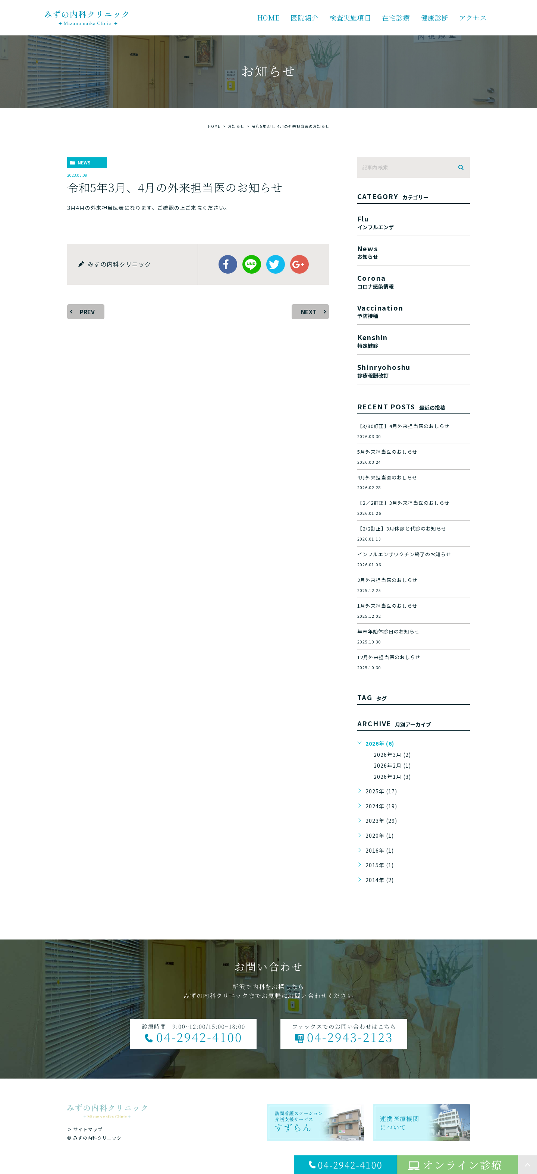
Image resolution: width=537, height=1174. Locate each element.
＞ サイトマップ (85, 1129)
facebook (228, 264)
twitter (275, 264)
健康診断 (435, 17)
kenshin (413, 340)
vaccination (413, 311)
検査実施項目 (350, 17)
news (84, 162)
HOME (268, 17)
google (299, 264)
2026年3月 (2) (392, 754)
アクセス (473, 17)
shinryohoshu (413, 370)
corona (413, 281)
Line (251, 264)
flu (413, 222)
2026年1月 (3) (392, 776)
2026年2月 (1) (392, 765)
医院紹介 (305, 17)
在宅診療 (396, 17)
